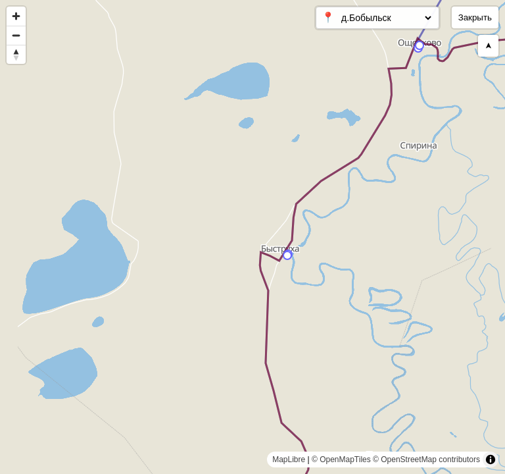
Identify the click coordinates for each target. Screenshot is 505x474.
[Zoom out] (16, 35)
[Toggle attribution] (490, 459)
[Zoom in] (16, 16)
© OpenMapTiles (341, 459)
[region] (252, 237)
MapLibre (288, 459)
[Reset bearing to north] (16, 54)
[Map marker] (419, 45)
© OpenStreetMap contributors (426, 459)
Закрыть (475, 17)
